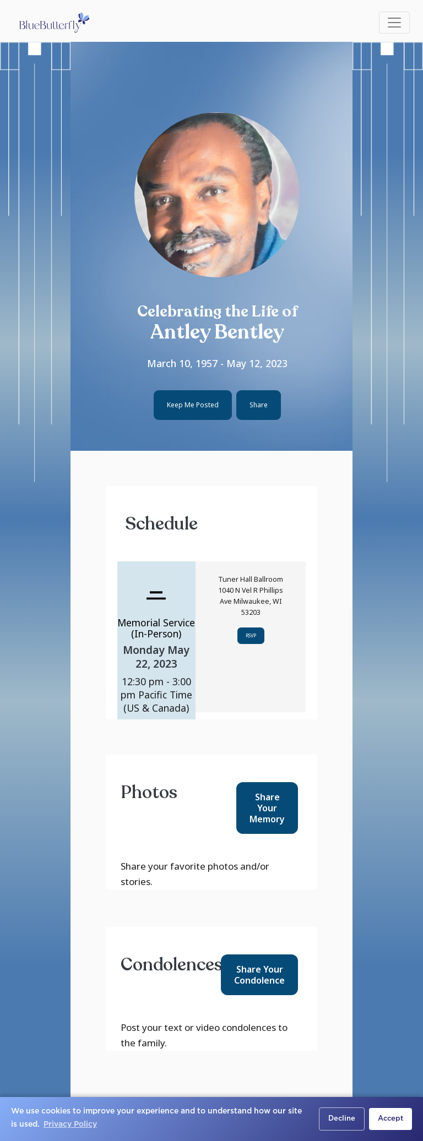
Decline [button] (341, 1119)
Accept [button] (390, 1119)
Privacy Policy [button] (70, 1124)
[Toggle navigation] (394, 23)
